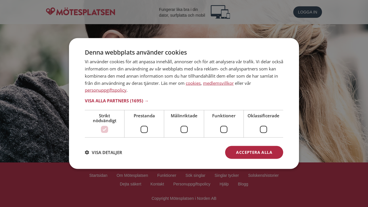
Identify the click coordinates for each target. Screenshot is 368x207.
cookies (193, 83)
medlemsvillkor (218, 83)
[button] (184, 100)
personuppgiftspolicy (105, 90)
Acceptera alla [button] (254, 152)
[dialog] (184, 103)
